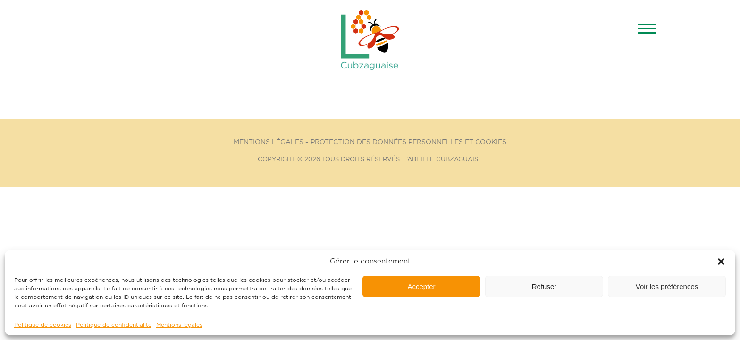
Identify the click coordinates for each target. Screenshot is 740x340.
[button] (721, 261)
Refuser (544, 286)
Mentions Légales (268, 142)
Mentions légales (179, 325)
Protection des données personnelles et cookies (408, 142)
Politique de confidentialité (113, 325)
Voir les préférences (667, 286)
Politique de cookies (42, 325)
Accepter (421, 286)
